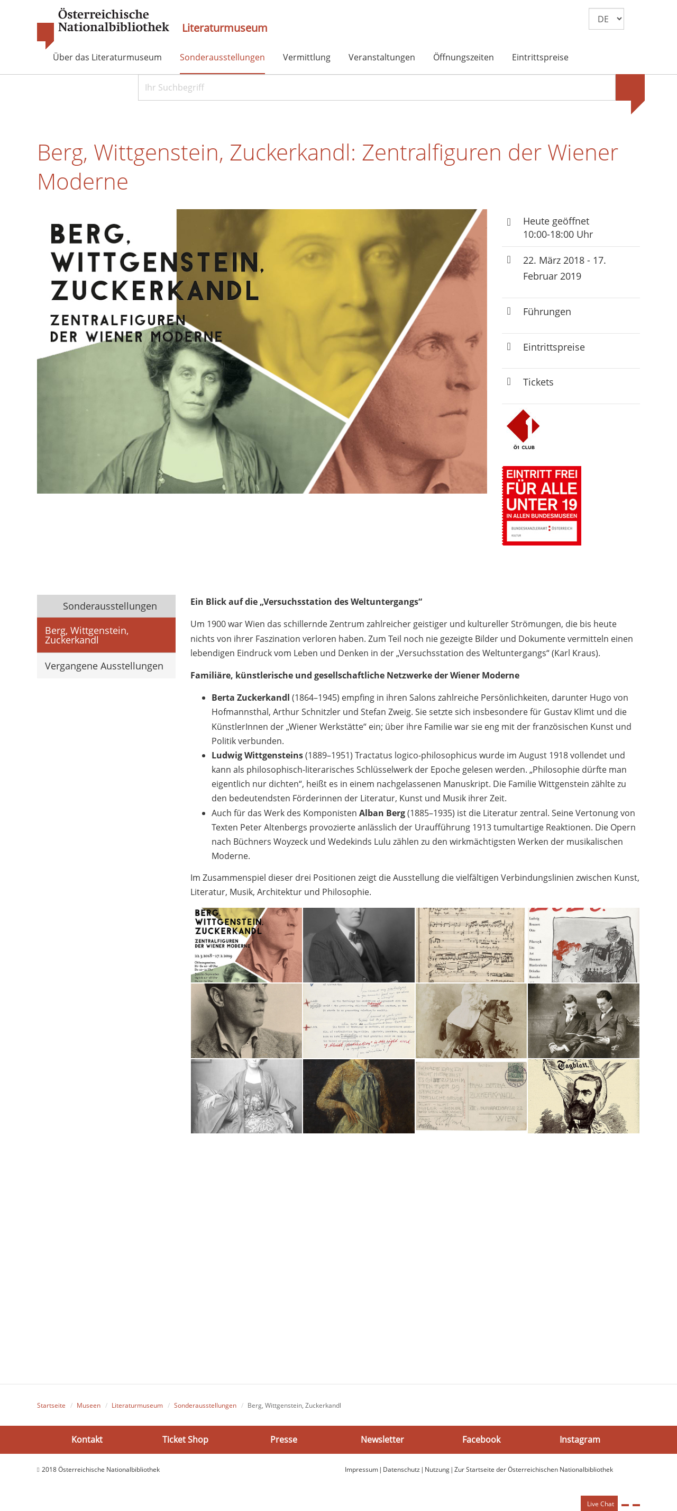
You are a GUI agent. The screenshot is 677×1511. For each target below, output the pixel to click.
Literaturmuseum (225, 28)
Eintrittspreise (540, 57)
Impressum (361, 1473)
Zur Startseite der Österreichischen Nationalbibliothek (533, 1473)
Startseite (51, 1409)
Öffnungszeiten (463, 57)
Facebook (481, 1443)
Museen (88, 1409)
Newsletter (382, 1443)
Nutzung (437, 1473)
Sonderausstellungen (222, 57)
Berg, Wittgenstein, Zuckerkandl (87, 639)
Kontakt (87, 1443)
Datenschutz (401, 1473)
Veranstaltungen (382, 57)
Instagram (580, 1443)
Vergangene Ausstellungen (104, 670)
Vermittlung (307, 57)
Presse (283, 1443)
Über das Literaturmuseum (107, 57)
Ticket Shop (185, 1443)
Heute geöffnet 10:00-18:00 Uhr (558, 231)
